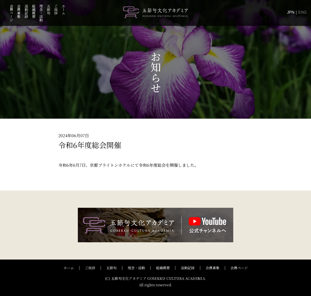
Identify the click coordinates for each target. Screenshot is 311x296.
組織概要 (33, 11)
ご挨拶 (56, 9)
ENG (302, 12)
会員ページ (11, 13)
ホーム (63, 9)
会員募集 (18, 11)
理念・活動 (41, 13)
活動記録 (26, 11)
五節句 (48, 9)
